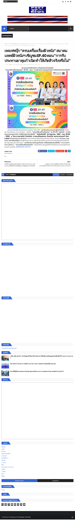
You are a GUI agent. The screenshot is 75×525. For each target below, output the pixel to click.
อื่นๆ (3, 479)
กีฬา (3, 470)
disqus (63, 180)
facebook (70, 180)
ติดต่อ (3, 481)
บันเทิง (3, 466)
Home (6, 44)
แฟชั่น (3, 475)
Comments (55, 486)
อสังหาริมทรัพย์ (6, 459)
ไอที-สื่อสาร (5, 463)
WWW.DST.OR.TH (23, 152)
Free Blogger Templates (24, 522)
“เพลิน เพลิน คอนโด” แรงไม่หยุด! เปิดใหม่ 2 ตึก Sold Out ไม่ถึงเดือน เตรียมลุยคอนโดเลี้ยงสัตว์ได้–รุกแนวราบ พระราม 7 (41, 362)
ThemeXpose (12, 522)
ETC (4, 495)
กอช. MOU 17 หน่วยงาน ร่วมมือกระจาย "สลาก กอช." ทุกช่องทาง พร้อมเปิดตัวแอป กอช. (33, 369)
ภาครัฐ (3, 477)
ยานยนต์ (4, 461)
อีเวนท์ (3, 457)
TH (35, 44)
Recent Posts (19, 486)
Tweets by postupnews (9, 353)
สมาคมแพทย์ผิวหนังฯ (14, 44)
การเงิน (4, 468)
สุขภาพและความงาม (25, 44)
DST (32, 44)
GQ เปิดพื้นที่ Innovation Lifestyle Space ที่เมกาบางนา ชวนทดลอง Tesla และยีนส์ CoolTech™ (37, 377)
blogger (56, 180)
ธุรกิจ (3, 454)
